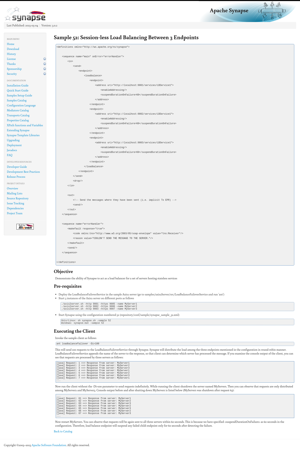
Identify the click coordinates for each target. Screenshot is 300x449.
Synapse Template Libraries (23, 135)
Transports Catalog (18, 115)
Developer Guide (17, 167)
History (11, 54)
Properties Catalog (18, 120)
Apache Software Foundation (49, 445)
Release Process (16, 176)
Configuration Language (21, 105)
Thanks (11, 64)
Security (12, 74)
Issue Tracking (15, 203)
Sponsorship (14, 69)
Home (10, 44)
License (11, 59)
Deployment (14, 145)
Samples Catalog (17, 100)
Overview (12, 188)
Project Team (14, 213)
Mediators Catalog (18, 110)
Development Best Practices (23, 172)
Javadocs (12, 150)
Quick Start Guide (18, 90)
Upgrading (13, 140)
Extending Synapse (18, 130)
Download (13, 49)
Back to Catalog (63, 431)
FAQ (9, 155)
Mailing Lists (14, 193)
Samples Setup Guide (19, 95)
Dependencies (15, 208)
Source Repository (18, 198)
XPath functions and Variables (25, 125)
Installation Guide (18, 85)
